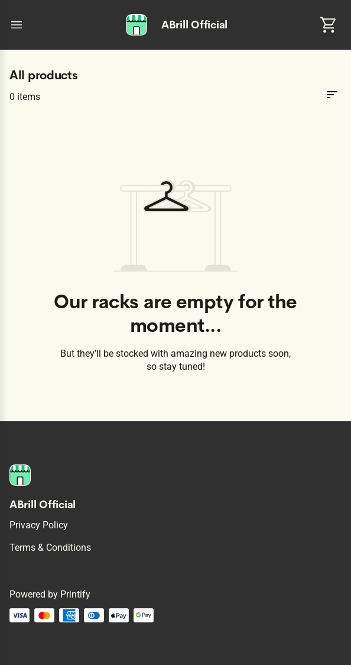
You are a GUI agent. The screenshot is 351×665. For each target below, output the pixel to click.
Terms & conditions (50, 547)
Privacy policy (38, 525)
